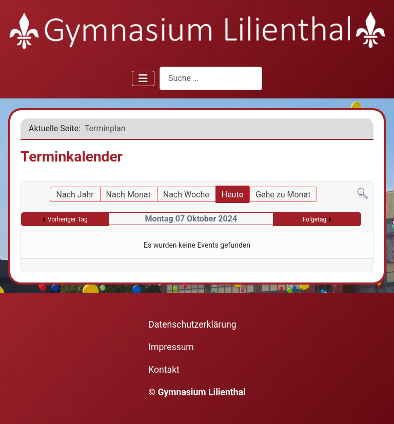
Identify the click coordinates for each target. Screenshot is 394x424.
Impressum (171, 347)
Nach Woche (186, 194)
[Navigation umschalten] (143, 78)
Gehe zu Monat (282, 194)
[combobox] (211, 78)
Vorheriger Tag (68, 219)
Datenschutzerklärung (192, 324)
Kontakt (164, 370)
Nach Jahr (75, 194)
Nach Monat (128, 194)
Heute (232, 194)
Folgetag (315, 219)
